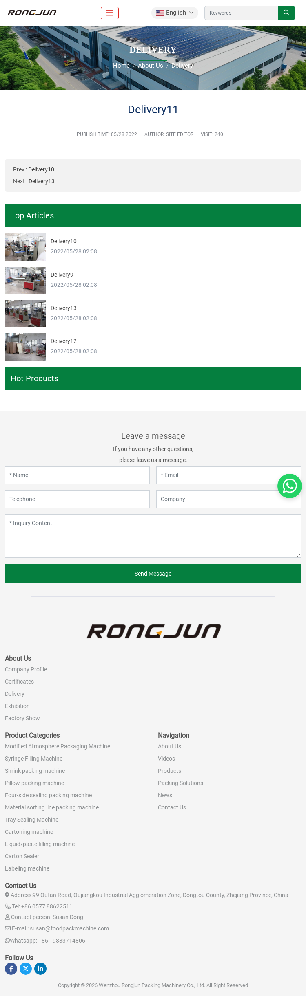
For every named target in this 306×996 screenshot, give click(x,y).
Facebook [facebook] (11, 969)
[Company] (228, 499)
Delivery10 (41, 169)
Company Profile (26, 669)
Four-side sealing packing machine (48, 795)
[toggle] (110, 13)
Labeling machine (27, 868)
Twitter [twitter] (26, 969)
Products (169, 770)
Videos (166, 758)
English (171, 12)
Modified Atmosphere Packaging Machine (57, 746)
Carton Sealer (22, 856)
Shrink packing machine (35, 770)
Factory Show (22, 718)
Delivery (14, 693)
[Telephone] (77, 499)
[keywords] (241, 13)
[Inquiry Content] (153, 536)
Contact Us (172, 807)
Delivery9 (62, 274)
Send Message (153, 573)
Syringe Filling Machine (33, 758)
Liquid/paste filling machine (40, 844)
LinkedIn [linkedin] (40, 969)
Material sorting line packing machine (52, 807)
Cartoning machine (29, 832)
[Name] (77, 475)
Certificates (19, 681)
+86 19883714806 (61, 940)
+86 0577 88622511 (47, 906)
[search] (286, 13)
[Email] (228, 475)
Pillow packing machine (34, 783)
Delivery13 (42, 181)
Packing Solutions (180, 783)
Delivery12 (64, 341)
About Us (169, 746)
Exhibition (17, 706)
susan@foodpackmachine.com (69, 928)
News (165, 795)
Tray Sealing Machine (31, 819)
